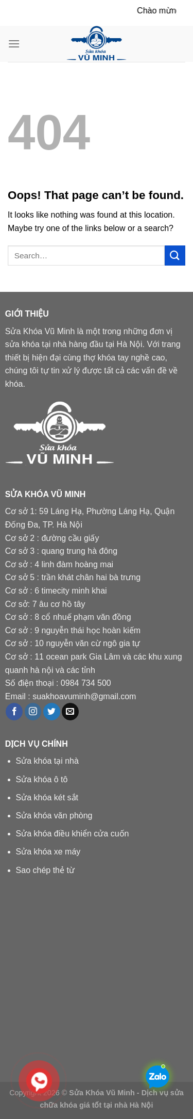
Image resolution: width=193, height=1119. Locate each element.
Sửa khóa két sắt (47, 797)
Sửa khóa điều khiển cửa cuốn (72, 833)
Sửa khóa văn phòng (54, 815)
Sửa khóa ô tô (42, 779)
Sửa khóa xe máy (48, 851)
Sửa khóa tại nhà (47, 760)
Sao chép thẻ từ (45, 870)
